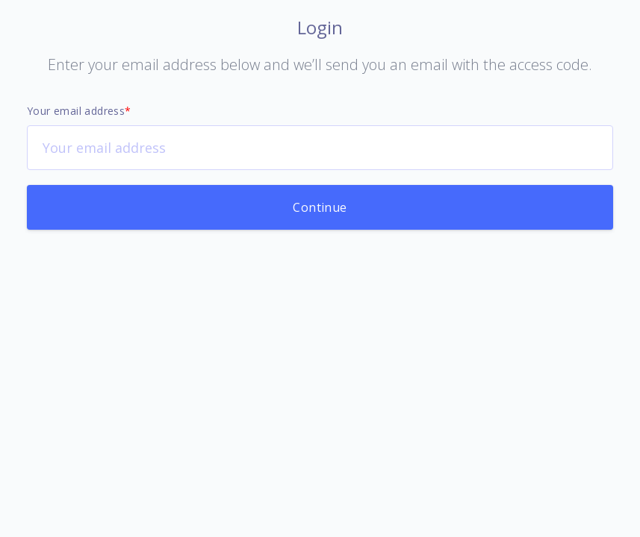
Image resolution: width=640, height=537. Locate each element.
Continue (320, 207)
